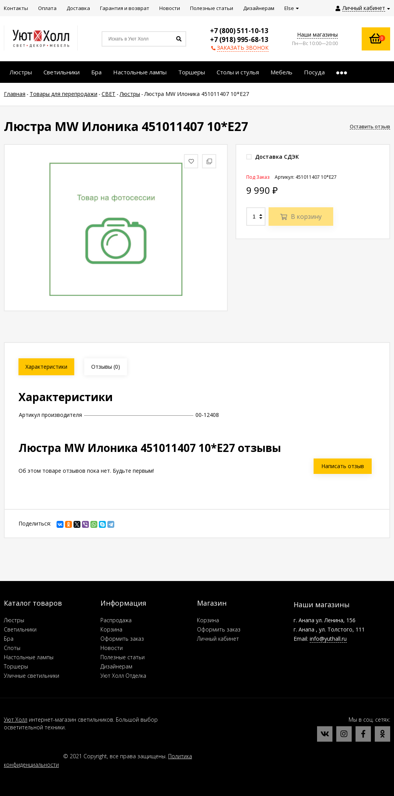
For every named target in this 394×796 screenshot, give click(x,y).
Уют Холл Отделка (123, 675)
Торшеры (16, 666)
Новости (111, 648)
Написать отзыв (342, 466)
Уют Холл (15, 719)
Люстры (14, 620)
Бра (8, 638)
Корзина (111, 629)
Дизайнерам (116, 666)
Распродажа (116, 620)
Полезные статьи (122, 657)
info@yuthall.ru (328, 638)
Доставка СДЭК (272, 156)
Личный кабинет (218, 638)
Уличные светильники (31, 675)
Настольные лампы (28, 657)
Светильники (20, 629)
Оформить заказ (122, 638)
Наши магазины (317, 34)
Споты (12, 648)
